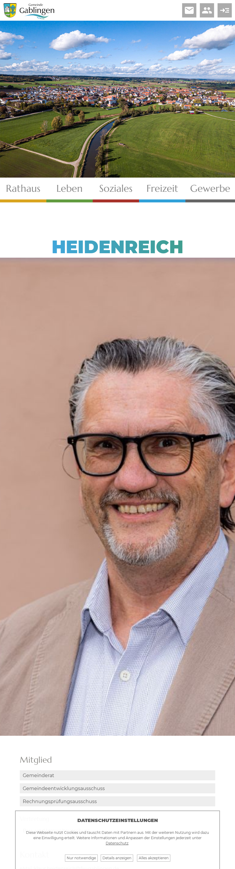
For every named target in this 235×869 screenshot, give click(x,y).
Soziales (116, 188)
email (189, 10)
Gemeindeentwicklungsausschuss (64, 788)
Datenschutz (117, 843)
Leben (69, 188)
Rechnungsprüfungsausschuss (60, 801)
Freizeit (162, 188)
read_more (224, 10)
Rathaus (23, 188)
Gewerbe (210, 188)
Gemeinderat (38, 775)
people (207, 10)
